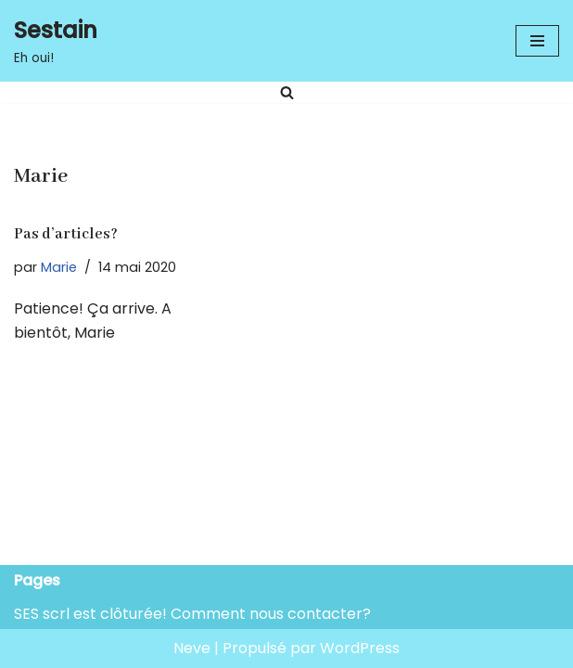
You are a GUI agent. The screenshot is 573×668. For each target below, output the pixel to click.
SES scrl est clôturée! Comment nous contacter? (192, 613)
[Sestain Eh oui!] (55, 41)
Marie (59, 267)
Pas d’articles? (66, 234)
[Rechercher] (287, 92)
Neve (191, 648)
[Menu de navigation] (537, 41)
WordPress (360, 648)
